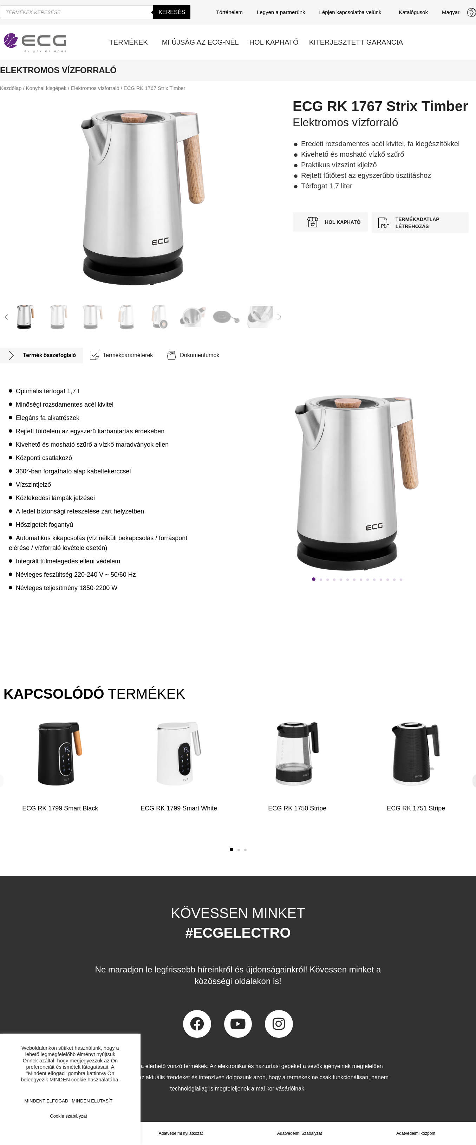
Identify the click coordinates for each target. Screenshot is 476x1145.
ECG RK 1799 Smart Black (60, 808)
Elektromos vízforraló (95, 88)
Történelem (229, 12)
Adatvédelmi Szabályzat (299, 1133)
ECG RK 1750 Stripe (297, 808)
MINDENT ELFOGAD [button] (47, 1101)
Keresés (171, 12)
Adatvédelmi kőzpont (415, 1133)
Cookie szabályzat (68, 1116)
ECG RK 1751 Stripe (416, 808)
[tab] (41, 355)
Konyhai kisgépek (46, 88)
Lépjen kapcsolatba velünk (352, 12)
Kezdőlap (10, 88)
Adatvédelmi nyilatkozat (180, 1133)
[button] (6, 317)
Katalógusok (413, 12)
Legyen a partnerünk (281, 12)
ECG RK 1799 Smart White (179, 808)
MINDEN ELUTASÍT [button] (92, 1101)
